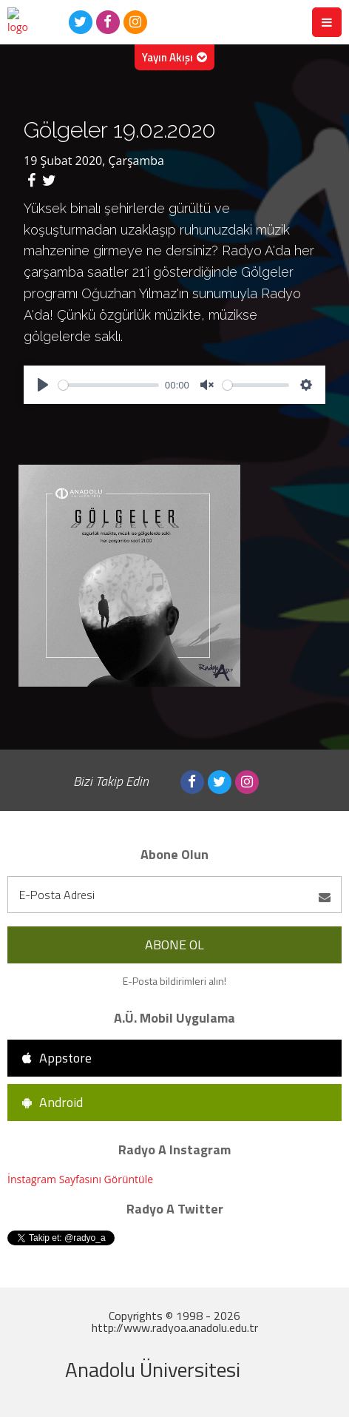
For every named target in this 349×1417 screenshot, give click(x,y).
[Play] (43, 385)
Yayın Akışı (174, 57)
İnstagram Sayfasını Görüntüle (80, 1179)
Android (52, 1102)
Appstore (57, 1058)
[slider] (108, 385)
